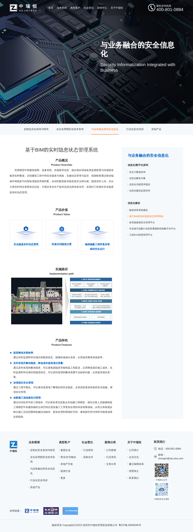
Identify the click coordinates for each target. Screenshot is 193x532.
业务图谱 (34, 442)
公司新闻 (111, 450)
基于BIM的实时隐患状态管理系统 (146, 216)
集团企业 (65, 450)
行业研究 (88, 450)
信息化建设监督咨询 (139, 190)
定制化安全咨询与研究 (36, 129)
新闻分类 (110, 442)
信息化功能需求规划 (139, 184)
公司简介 (134, 450)
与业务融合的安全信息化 (105, 129)
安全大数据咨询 (137, 172)
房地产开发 (67, 464)
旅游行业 (65, 471)
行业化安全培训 (135, 129)
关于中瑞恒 (134, 442)
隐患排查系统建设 (138, 210)
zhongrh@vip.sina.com (170, 458)
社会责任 (87, 442)
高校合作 (88, 457)
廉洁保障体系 (136, 464)
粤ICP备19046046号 (130, 525)
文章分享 (111, 464)
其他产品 (156, 129)
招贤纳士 (134, 471)
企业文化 (134, 457)
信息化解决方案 (137, 178)
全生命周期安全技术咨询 (70, 129)
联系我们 (134, 478)
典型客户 (64, 442)
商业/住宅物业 (68, 457)
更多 (63, 478)
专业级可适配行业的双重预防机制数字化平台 (152, 228)
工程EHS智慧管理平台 (141, 234)
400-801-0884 (173, 448)
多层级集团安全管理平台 (142, 222)
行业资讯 (111, 457)
